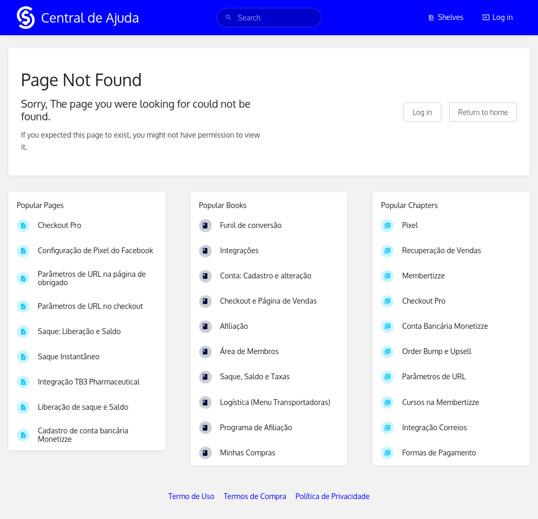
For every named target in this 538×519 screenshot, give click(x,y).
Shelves (446, 17)
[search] (269, 17)
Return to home (483, 112)
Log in (497, 17)
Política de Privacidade (333, 496)
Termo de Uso (192, 496)
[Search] (228, 17)
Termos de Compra (255, 496)
